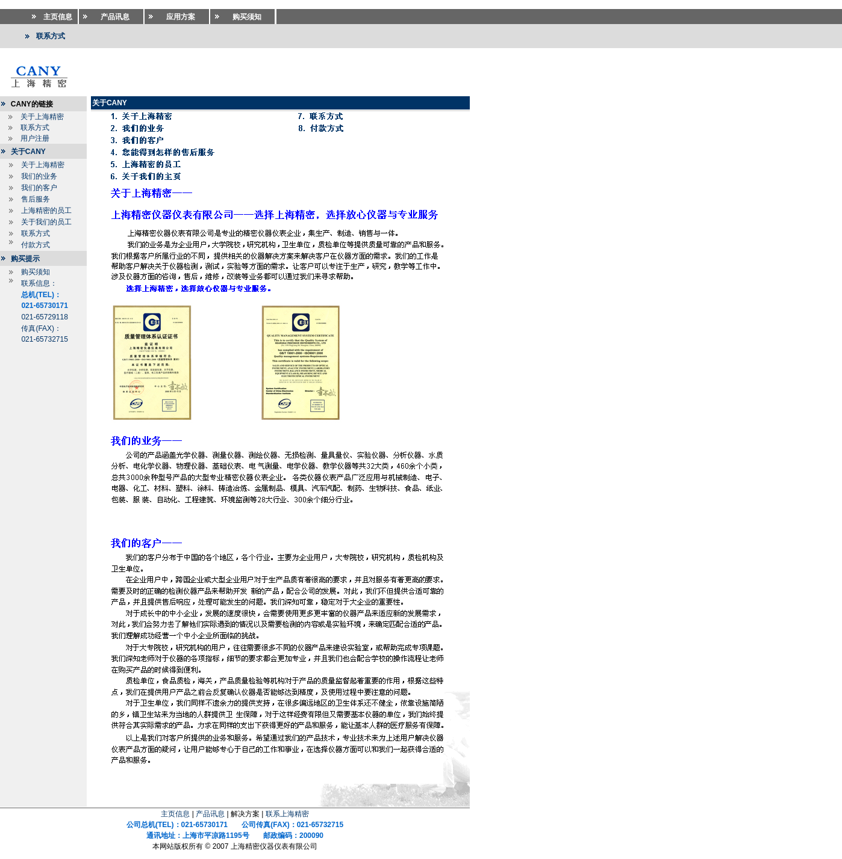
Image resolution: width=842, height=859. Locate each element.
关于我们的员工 (46, 222)
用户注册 (34, 138)
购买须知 (35, 272)
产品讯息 (210, 814)
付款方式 (35, 245)
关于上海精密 (42, 116)
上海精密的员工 (46, 210)
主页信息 (175, 814)
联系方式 (34, 127)
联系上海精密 (287, 814)
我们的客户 (39, 187)
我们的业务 (39, 176)
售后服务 (35, 199)
